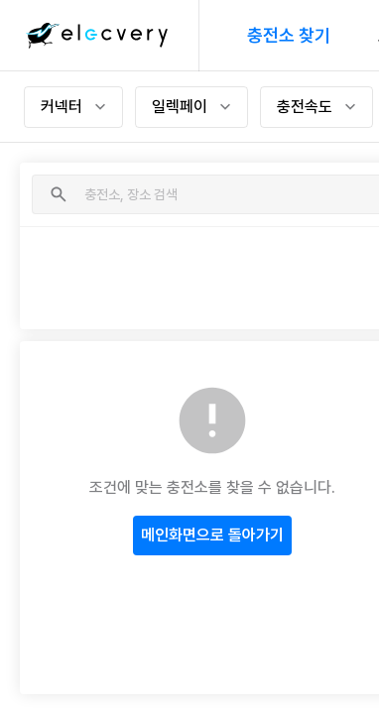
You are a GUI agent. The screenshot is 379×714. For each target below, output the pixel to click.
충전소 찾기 (288, 35)
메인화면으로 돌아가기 (212, 535)
